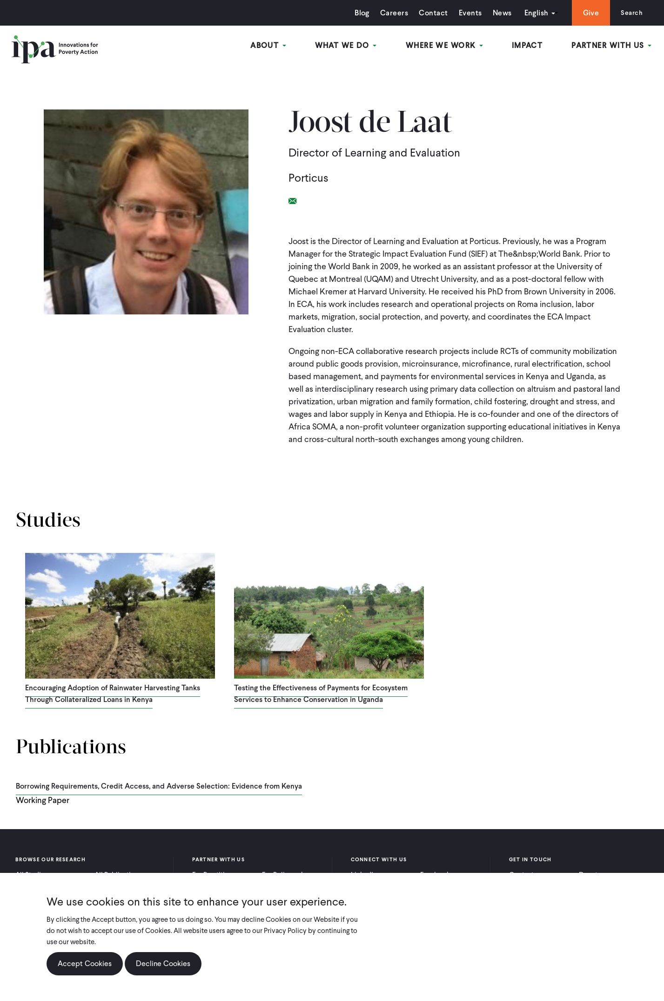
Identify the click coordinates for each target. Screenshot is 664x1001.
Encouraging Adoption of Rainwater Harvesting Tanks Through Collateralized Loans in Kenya (112, 693)
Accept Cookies (85, 963)
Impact (528, 46)
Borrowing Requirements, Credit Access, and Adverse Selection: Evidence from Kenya (159, 786)
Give (588, 13)
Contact (430, 13)
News (499, 13)
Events (467, 13)
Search (630, 13)
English (533, 13)
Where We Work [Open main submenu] (446, 46)
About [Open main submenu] (273, 46)
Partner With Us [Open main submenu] (612, 46)
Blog (359, 13)
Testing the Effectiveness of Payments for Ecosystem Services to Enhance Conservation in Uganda (321, 693)
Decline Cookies (163, 963)
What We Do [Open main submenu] (349, 46)
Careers (391, 13)
